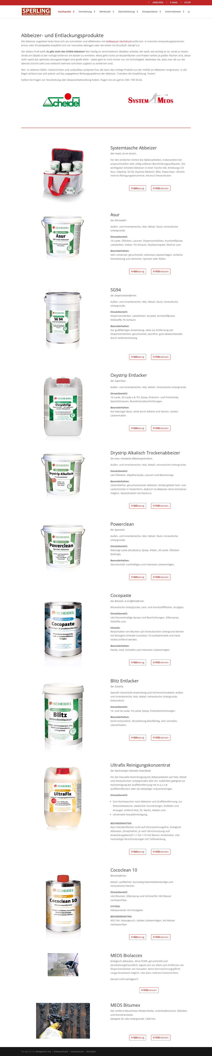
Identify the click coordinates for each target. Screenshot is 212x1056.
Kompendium (150, 11)
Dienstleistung (126, 11)
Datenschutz (61, 1051)
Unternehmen (173, 11)
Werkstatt (105, 11)
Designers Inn (43, 1051)
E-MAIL (174, 2)
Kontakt (91, 1051)
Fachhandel (64, 11)
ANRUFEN (158, 2)
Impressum (77, 1051)
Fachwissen (162, 188)
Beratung (139, 188)
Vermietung (85, 11)
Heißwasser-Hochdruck (119, 41)
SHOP (187, 2)
